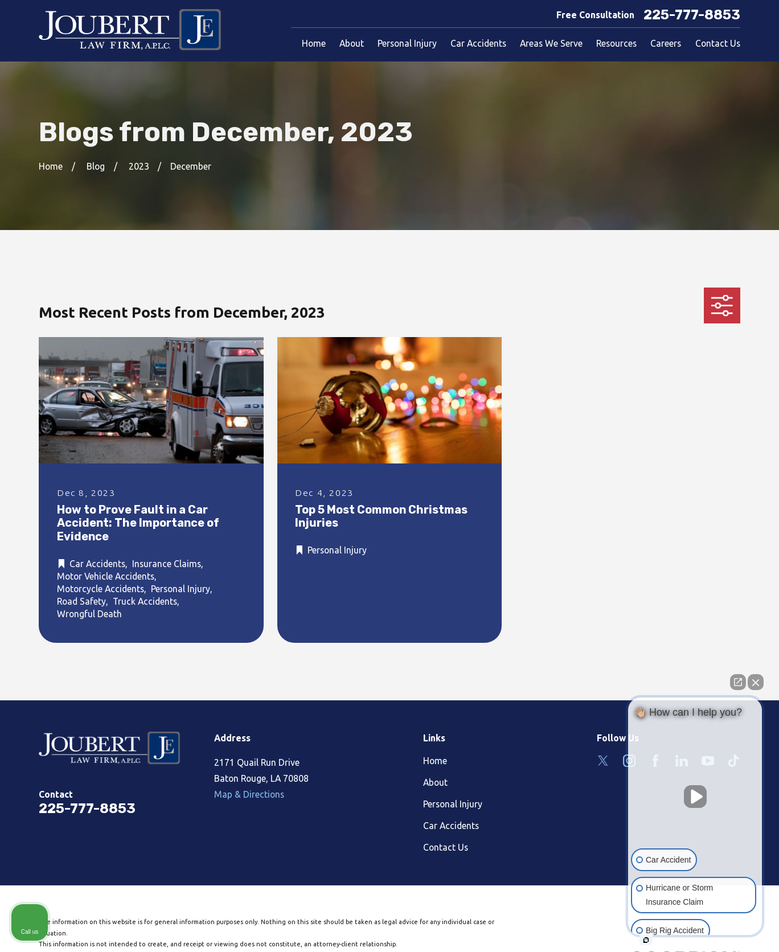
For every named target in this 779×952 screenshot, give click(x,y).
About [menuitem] (351, 43)
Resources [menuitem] (616, 43)
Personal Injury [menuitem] (407, 43)
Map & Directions (249, 794)
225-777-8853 (691, 15)
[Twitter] (603, 760)
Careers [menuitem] (665, 43)
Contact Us (445, 847)
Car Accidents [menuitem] (478, 43)
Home (435, 761)
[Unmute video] (695, 796)
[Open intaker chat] (646, 940)
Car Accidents (451, 825)
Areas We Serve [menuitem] (551, 43)
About (435, 782)
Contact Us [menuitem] (717, 43)
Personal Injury (452, 804)
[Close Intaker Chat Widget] (756, 682)
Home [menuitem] (314, 43)
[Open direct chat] (738, 682)
